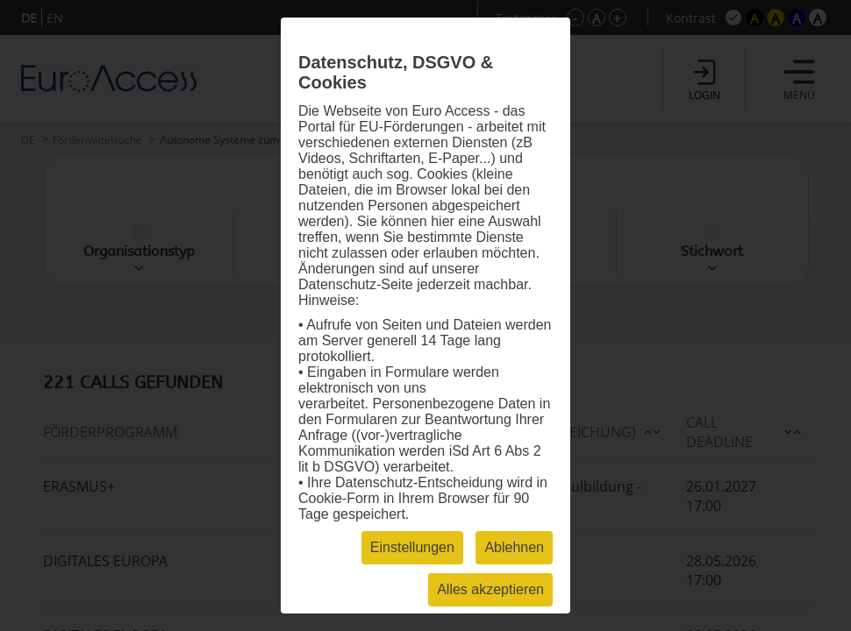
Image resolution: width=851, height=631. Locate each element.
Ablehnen (514, 547)
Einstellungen (412, 547)
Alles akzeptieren (490, 589)
